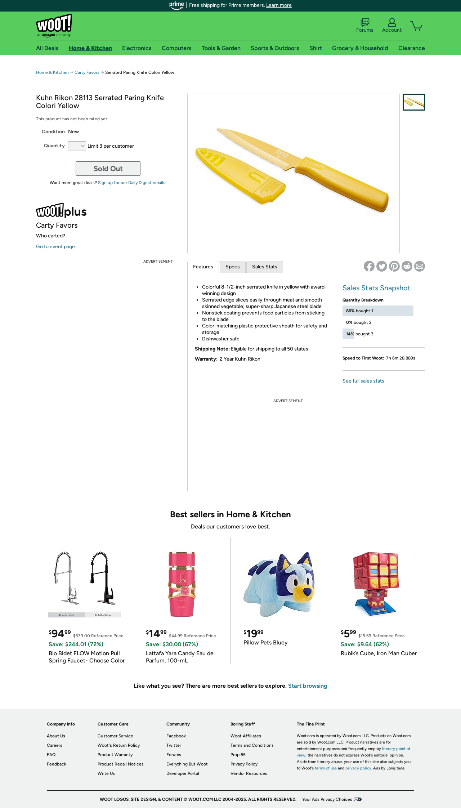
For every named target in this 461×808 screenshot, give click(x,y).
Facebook (176, 735)
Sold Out (108, 168)
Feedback (56, 764)
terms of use (326, 768)
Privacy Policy (244, 764)
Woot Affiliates (245, 735)
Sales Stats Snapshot (377, 288)
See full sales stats (363, 381)
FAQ (51, 754)
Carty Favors (87, 72)
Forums (364, 25)
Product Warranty (115, 754)
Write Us (106, 773)
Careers (54, 745)
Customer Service (115, 735)
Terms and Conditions (252, 745)
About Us (56, 735)
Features (203, 267)
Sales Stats (264, 267)
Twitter (173, 745)
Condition (53, 132)
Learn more (279, 5)
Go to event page (55, 247)
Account (392, 25)
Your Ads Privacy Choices (327, 799)
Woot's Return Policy (119, 745)
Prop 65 (238, 754)
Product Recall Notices (121, 764)
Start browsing (307, 685)
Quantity (54, 146)
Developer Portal (182, 773)
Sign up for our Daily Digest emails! (132, 182)
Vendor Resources (248, 773)
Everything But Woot (187, 764)
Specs (232, 267)
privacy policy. (358, 768)
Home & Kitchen (52, 72)
